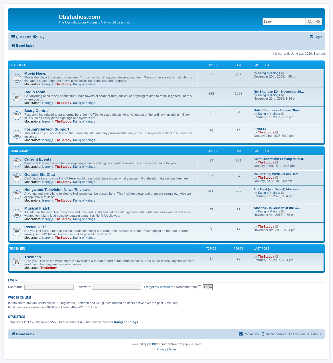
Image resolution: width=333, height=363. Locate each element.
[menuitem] (38, 36)
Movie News (35, 73)
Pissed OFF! (35, 227)
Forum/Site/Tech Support (46, 129)
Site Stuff (17, 65)
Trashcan (32, 257)
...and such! (18, 151)
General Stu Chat (39, 174)
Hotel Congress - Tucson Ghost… (279, 110)
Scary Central (36, 110)
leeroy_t (47, 84)
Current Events (38, 159)
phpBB (151, 344)
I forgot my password (159, 287)
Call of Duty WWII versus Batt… (277, 174)
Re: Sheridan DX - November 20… (279, 91)
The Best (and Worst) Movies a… (278, 189)
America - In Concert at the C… (277, 208)
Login (12, 280)
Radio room (34, 92)
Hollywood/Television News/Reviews (57, 190)
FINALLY (260, 129)
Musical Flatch (37, 208)
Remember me (189, 287)
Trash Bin (17, 248)
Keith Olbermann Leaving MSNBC (279, 159)
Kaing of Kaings (84, 84)
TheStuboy (63, 84)
